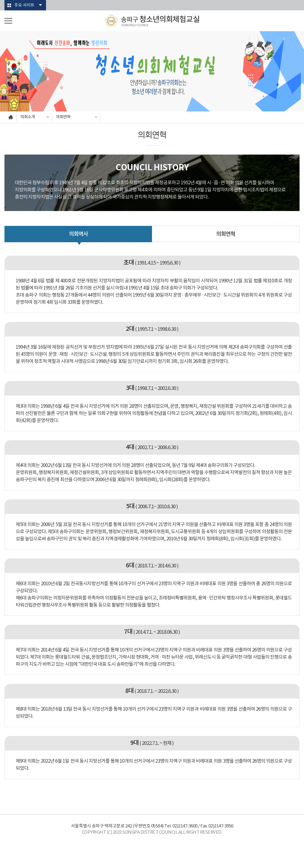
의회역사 (78, 234)
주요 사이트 (24, 5)
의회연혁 (63, 117)
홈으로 (10, 117)
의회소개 (27, 117)
